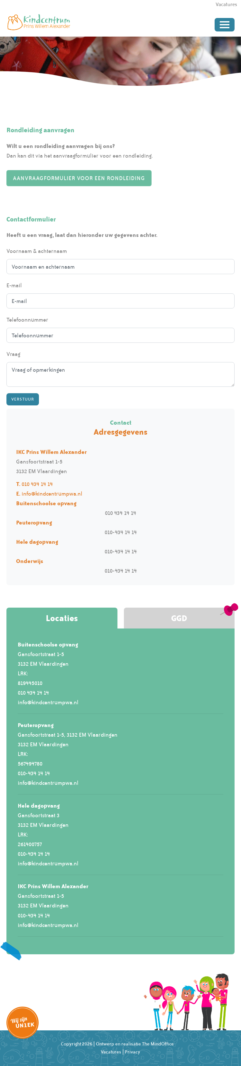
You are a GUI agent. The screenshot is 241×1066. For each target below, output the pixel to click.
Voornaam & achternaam (36, 251)
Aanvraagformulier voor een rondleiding (79, 178)
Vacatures (111, 1052)
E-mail (14, 285)
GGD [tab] (179, 618)
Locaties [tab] (62, 618)
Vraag (13, 354)
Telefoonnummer (27, 319)
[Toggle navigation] (225, 24)
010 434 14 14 (37, 484)
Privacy (132, 1052)
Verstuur (22, 399)
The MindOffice (158, 1044)
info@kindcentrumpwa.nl (52, 493)
